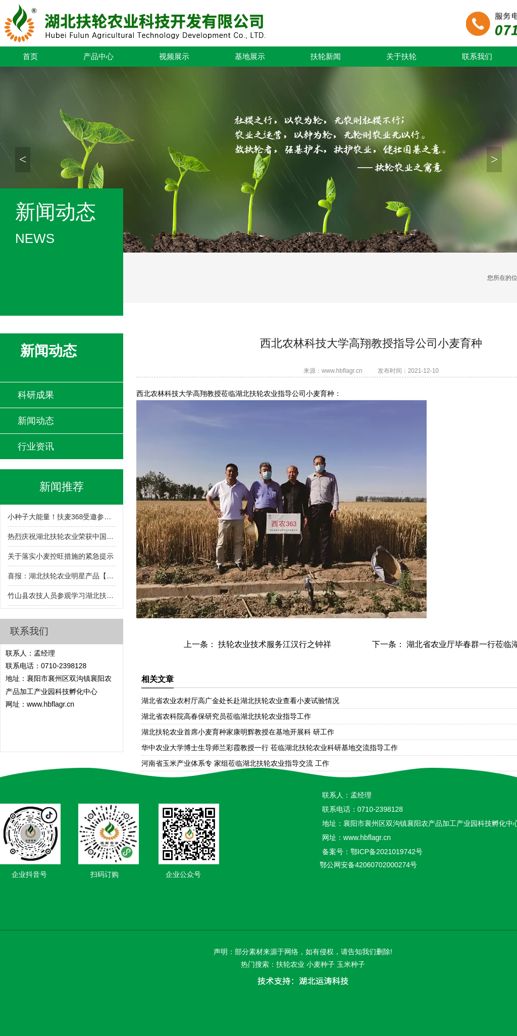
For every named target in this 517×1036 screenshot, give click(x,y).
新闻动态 (36, 421)
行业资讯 (36, 446)
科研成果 (36, 395)
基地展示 (250, 57)
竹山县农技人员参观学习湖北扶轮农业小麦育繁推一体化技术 (62, 595)
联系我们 (477, 57)
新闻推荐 (61, 486)
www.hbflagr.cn (342, 370)
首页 (30, 57)
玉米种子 (351, 964)
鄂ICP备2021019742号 (386, 852)
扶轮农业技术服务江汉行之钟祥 (273, 644)
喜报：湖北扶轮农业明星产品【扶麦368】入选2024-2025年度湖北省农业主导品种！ (62, 576)
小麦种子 (320, 964)
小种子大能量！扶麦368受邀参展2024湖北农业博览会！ (62, 517)
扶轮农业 (290, 964)
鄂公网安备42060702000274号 (368, 865)
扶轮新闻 (326, 57)
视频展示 (174, 57)
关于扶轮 (401, 57)
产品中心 (98, 57)
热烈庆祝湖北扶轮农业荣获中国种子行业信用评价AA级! (62, 536)
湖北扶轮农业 (256, 393)
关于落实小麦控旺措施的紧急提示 (61, 556)
